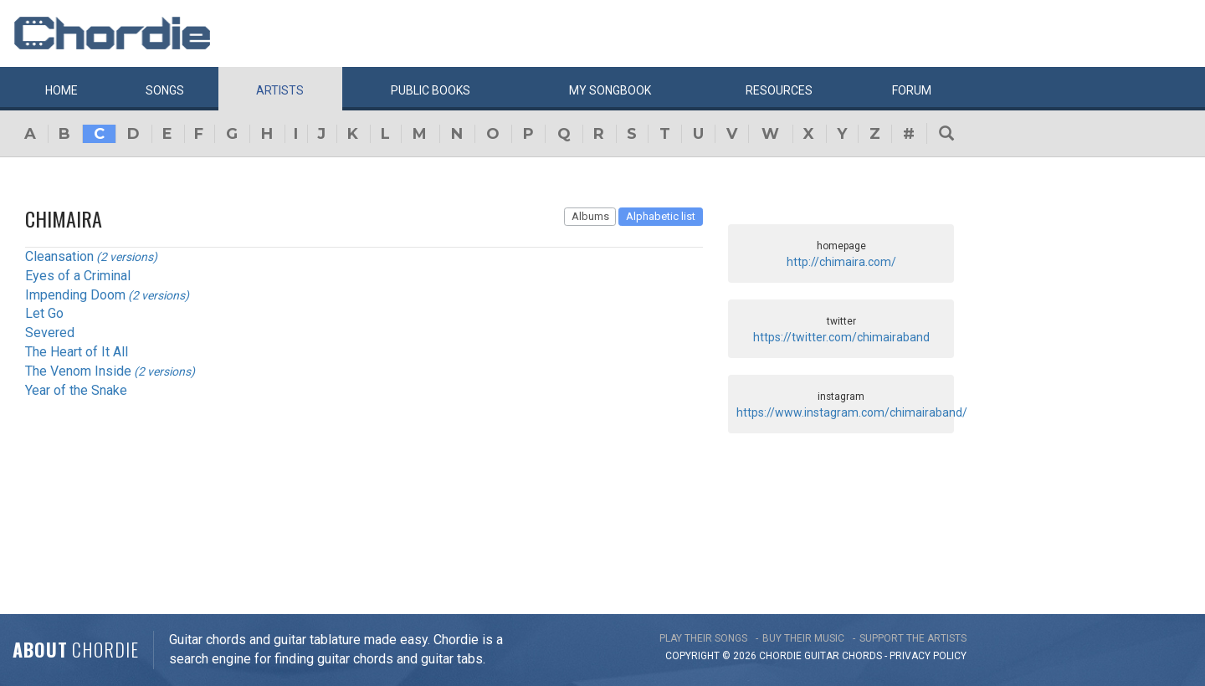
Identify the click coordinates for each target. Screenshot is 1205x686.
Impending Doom (75, 295)
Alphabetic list (660, 216)
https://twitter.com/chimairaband (841, 337)
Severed (49, 332)
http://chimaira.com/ (841, 262)
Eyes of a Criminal (78, 276)
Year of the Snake (76, 390)
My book (610, 90)
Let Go (44, 313)
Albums (590, 216)
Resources (779, 90)
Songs (165, 90)
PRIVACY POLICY (928, 656)
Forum (911, 90)
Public (430, 90)
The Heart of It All (76, 352)
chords (862, 656)
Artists (280, 90)
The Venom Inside (78, 371)
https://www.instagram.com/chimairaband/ (851, 412)
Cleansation (59, 256)
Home (61, 90)
